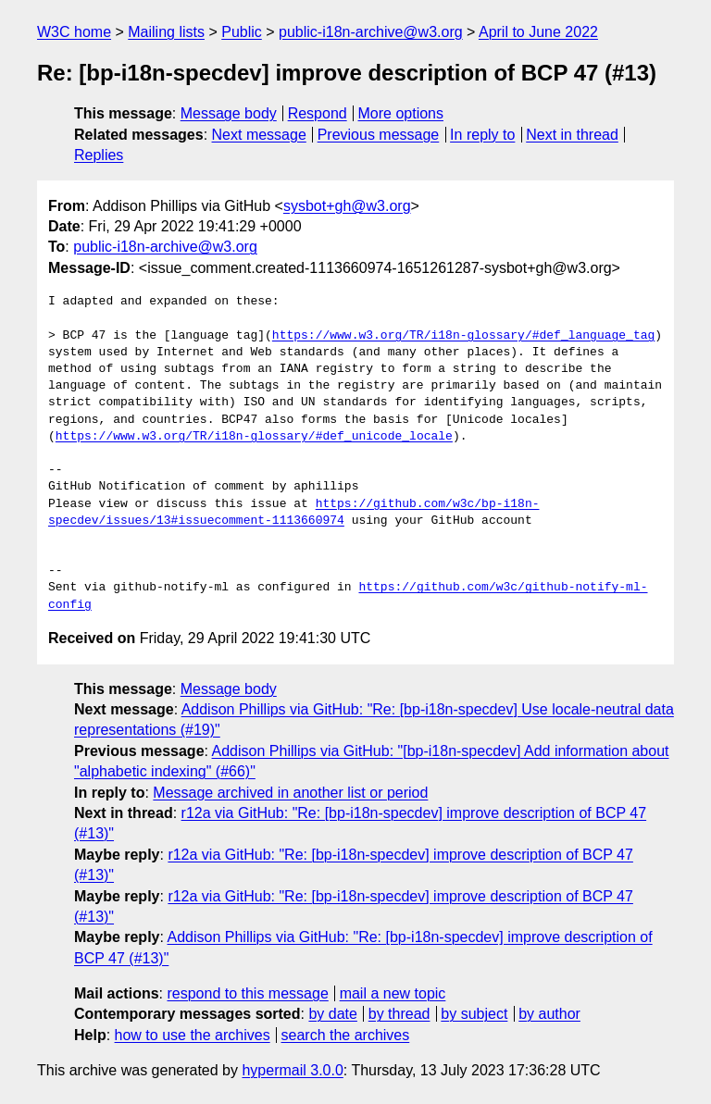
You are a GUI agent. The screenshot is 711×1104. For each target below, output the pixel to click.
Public (241, 32)
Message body (229, 113)
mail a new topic (393, 993)
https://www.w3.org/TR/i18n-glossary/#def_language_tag (463, 336)
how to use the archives (192, 1035)
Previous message (379, 135)
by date (332, 1014)
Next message (259, 135)
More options (401, 113)
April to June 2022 (538, 32)
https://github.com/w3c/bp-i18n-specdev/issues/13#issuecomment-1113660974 (293, 512)
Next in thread (572, 135)
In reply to (482, 135)
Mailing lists (166, 32)
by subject (474, 1014)
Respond (317, 113)
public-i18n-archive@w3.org (371, 32)
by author (549, 1014)
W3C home (74, 32)
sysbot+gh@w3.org (347, 206)
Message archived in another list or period (290, 792)
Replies (98, 155)
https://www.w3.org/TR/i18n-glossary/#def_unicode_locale (254, 436)
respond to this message (247, 993)
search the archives (345, 1035)
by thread (399, 1014)
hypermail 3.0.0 (292, 1070)
